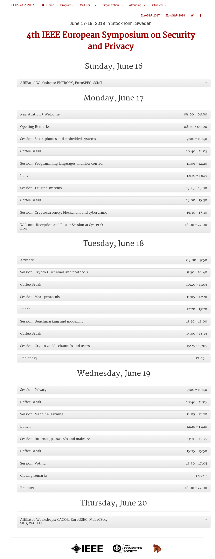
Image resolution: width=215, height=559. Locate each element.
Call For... (88, 5)
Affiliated (159, 5)
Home (47, 5)
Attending (137, 5)
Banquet (27, 488)
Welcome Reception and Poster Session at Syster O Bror (61, 227)
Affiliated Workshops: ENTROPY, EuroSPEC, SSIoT (61, 83)
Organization (113, 5)
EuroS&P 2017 (150, 15)
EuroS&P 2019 (23, 5)
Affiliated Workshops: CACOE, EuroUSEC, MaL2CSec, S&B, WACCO (63, 521)
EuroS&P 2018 (175, 15)
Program (67, 5)
